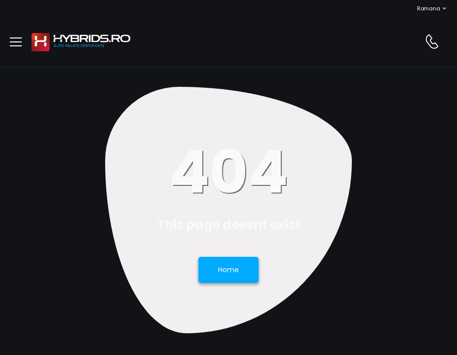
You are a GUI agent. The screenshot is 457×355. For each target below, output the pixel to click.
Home (228, 270)
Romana (423, 8)
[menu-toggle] (16, 42)
